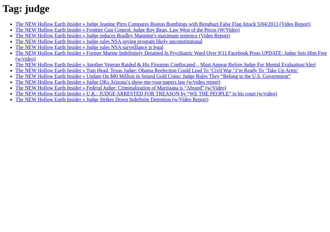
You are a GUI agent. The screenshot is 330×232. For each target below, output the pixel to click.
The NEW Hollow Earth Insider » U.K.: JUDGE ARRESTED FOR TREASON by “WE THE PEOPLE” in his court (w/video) (146, 93)
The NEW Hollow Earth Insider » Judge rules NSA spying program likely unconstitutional (108, 41)
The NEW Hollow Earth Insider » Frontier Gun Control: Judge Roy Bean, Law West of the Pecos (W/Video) (127, 30)
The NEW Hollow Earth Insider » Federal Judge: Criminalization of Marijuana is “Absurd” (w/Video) (120, 88)
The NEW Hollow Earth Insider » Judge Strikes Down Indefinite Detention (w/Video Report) (112, 99)
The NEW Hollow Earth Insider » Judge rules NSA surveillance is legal (89, 47)
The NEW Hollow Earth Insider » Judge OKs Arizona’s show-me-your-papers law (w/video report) (117, 82)
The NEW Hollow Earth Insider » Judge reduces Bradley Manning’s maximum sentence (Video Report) (122, 35)
